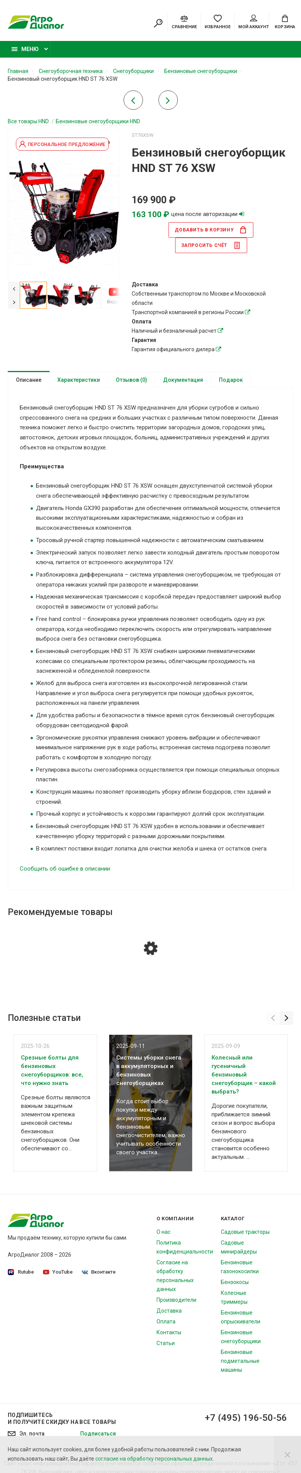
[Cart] (285, 21)
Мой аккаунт (253, 22)
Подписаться (98, 1433)
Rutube (21, 1272)
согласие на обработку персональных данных (154, 1459)
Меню (25, 49)
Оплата (166, 1321)
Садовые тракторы (245, 1232)
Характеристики (78, 380)
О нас (163, 1232)
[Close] (287, 1454)
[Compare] (184, 21)
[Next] (14, 302)
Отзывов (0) (131, 380)
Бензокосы (235, 1282)
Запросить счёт (211, 245)
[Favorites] (217, 21)
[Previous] (14, 288)
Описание (28, 380)
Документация (183, 380)
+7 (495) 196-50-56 (246, 1418)
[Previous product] (133, 102)
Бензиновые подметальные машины (240, 1361)
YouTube (58, 1272)
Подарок (231, 380)
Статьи (166, 1343)
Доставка (169, 1311)
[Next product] (168, 102)
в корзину (211, 229)
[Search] (158, 23)
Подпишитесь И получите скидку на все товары (62, 1418)
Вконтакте (99, 1272)
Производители (176, 1300)
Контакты (169, 1332)
